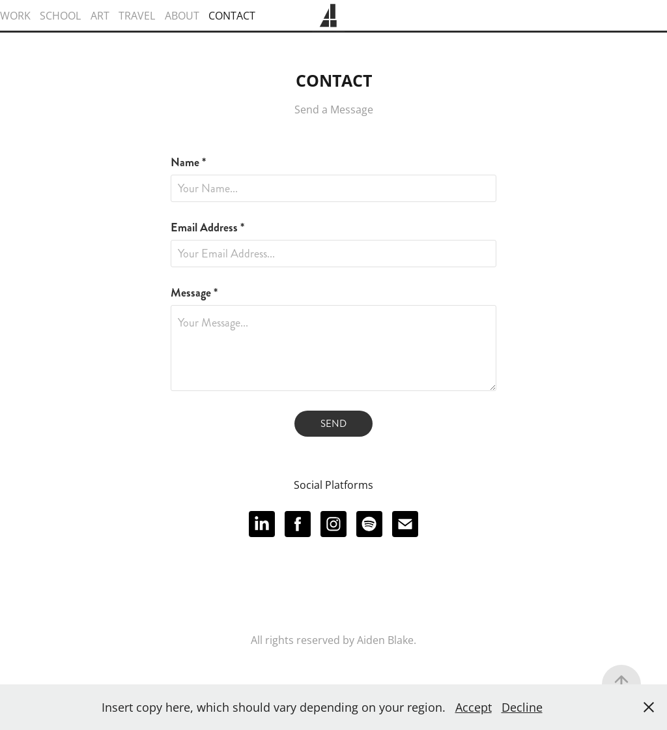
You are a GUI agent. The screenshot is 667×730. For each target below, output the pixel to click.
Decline (522, 707)
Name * (188, 162)
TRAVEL (137, 15)
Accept (473, 707)
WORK (15, 15)
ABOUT (182, 15)
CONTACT (231, 15)
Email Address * (207, 227)
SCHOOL (60, 15)
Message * (194, 293)
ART (100, 15)
